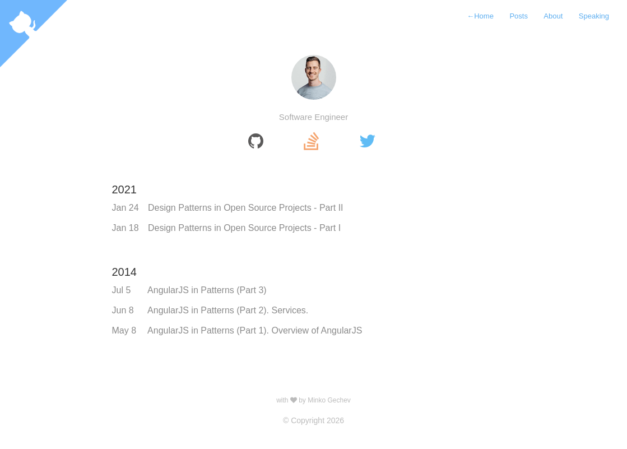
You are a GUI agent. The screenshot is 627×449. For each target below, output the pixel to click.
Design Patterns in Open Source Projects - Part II (245, 207)
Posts (518, 16)
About (553, 16)
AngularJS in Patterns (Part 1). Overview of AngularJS (254, 330)
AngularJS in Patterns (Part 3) (207, 290)
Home (480, 16)
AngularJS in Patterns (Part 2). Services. (227, 310)
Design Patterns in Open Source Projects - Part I (244, 228)
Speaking (594, 16)
